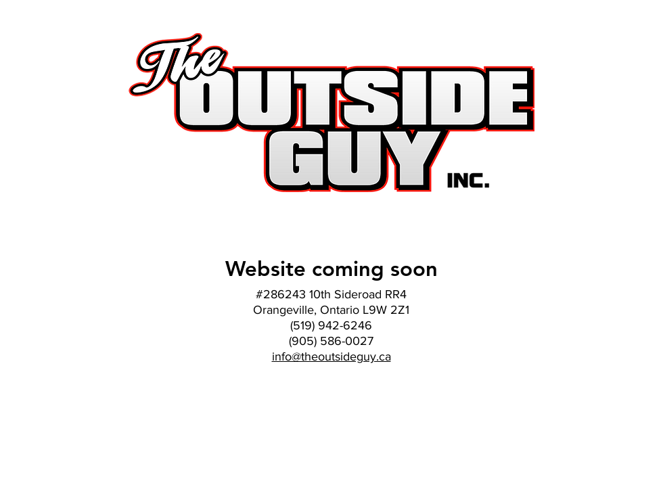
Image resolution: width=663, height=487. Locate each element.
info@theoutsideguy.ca (331, 356)
